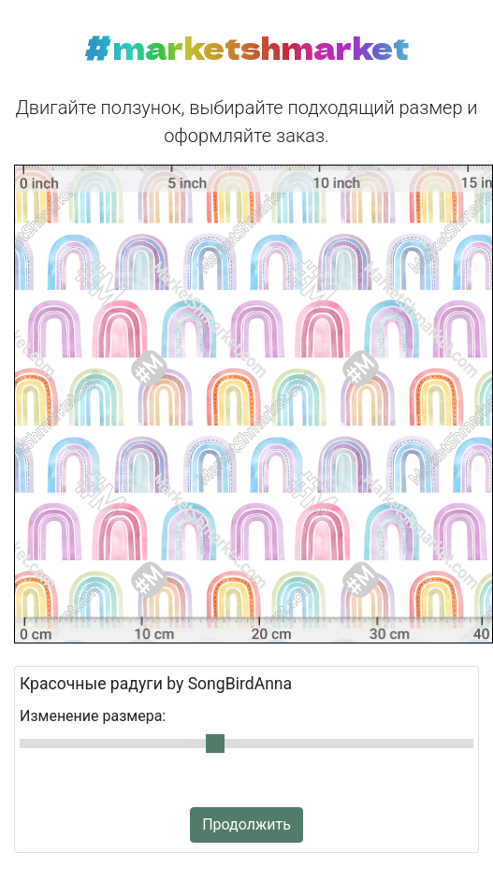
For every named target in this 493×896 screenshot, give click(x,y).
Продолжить (246, 824)
